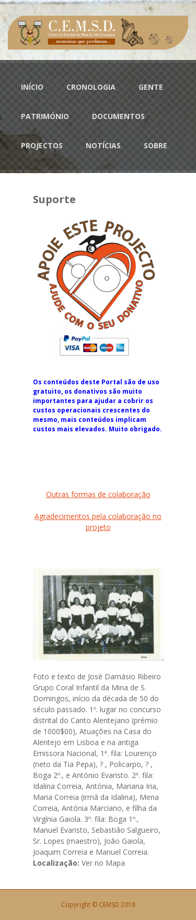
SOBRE (155, 145)
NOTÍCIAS (103, 145)
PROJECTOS (42, 145)
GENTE (151, 87)
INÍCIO (32, 87)
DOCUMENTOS (118, 116)
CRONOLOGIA (91, 87)
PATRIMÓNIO (45, 116)
